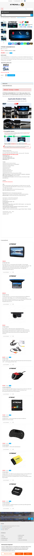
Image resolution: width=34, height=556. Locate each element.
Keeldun (19, 553)
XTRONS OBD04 (5, 472)
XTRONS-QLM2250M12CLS (21, 17)
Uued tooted (3, 536)
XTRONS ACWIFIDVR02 (6, 387)
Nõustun (28, 553)
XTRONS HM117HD (6, 262)
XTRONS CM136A (5, 294)
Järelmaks (20, 538)
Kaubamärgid (20, 536)
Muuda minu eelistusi (8, 553)
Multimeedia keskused (6, 17)
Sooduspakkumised (4, 538)
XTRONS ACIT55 (5, 416)
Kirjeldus (5, 83)
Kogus (2, 75)
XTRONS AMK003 (5, 445)
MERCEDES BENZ (13, 17)
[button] (17, 12)
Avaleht (2, 535)
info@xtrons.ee (6, 528)
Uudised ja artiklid (21, 535)
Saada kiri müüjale (4, 48)
